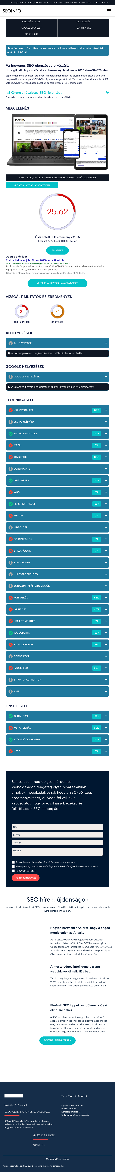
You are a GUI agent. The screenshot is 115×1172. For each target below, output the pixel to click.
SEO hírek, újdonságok (57, 899)
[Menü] (109, 10)
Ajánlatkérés (39, 1145)
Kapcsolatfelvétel (25, 877)
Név (15, 827)
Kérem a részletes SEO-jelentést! (36, 92)
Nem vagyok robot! (24, 870)
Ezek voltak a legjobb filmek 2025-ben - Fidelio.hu (35, 260)
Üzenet (17, 850)
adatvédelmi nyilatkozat (32, 862)
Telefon (17, 842)
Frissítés (57, 250)
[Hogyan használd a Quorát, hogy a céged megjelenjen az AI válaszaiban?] (57, 939)
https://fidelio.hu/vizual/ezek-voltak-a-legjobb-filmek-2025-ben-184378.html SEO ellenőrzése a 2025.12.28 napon (61, 3)
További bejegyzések (57, 1040)
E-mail (16, 834)
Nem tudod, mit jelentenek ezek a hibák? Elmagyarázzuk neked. (57, 177)
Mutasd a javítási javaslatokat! (32, 185)
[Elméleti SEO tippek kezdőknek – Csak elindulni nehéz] (57, 1016)
